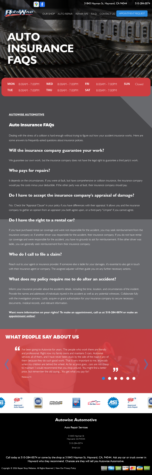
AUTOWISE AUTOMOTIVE (26, 114)
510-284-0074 (142, 3)
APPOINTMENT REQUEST (132, 13)
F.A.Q (94, 13)
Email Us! (76, 447)
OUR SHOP (48, 13)
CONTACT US (107, 13)
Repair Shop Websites (27, 468)
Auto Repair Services (76, 427)
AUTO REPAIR (65, 13)
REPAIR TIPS (82, 13)
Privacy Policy (70, 468)
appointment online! (22, 316)
